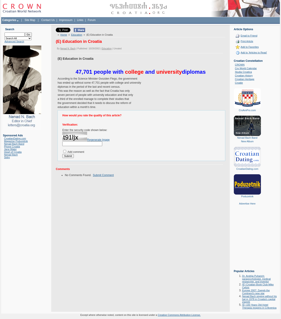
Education (76, 34)
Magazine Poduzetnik (16, 141)
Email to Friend (249, 35)
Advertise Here (247, 203)
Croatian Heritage (244, 79)
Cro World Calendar (246, 68)
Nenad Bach (11, 154)
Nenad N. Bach (68, 48)
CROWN (240, 64)
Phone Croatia (12, 146)
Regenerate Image (98, 139)
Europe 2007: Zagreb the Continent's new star (256, 292)
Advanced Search (14, 41)
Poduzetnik (247, 196)
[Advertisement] (247, 240)
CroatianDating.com (15, 138)
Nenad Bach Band (14, 143)
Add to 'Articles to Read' (254, 52)
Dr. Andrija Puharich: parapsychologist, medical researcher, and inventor (256, 279)
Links (80, 20)
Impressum (65, 20)
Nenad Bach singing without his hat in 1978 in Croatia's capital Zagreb (259, 299)
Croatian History (244, 75)
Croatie (239, 82)
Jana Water (10, 149)
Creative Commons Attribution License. (179, 315)
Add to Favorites (250, 47)
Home (63, 34)
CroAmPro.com (247, 110)
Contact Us (48, 20)
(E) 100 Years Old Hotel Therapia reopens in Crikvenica (259, 306)
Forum (92, 20)
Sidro (7, 157)
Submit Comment (103, 175)
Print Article (247, 41)
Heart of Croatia (13, 152)
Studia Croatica (243, 72)
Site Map (30, 20)
